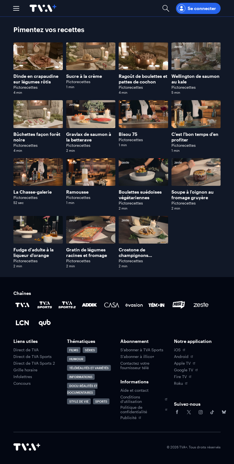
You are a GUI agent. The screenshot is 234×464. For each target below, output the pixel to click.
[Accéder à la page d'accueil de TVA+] (26, 447)
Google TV (186, 370)
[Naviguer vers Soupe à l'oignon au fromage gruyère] (196, 184)
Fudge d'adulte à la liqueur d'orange (33, 252)
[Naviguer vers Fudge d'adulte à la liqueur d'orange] (38, 242)
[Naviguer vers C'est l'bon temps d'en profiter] (196, 126)
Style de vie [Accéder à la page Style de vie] (79, 401)
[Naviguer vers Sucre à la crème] (91, 68)
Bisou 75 (128, 134)
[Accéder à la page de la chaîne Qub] (45, 323)
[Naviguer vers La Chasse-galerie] (38, 184)
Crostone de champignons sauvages (133, 255)
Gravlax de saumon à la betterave (88, 136)
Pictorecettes (25, 87)
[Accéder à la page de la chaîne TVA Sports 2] (67, 305)
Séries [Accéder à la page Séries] (90, 350)
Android (183, 356)
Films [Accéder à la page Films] (73, 350)
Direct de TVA (26, 350)
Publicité (130, 417)
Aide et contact (134, 390)
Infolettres (22, 376)
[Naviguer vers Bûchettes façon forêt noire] (38, 126)
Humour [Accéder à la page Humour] (76, 359)
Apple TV (184, 363)
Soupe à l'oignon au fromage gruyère (192, 194)
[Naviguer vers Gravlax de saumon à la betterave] (91, 126)
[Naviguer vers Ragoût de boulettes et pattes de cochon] (143, 68)
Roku (180, 383)
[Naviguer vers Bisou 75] (143, 126)
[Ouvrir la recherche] (166, 8)
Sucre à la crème (84, 76)
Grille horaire (25, 370)
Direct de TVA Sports (32, 356)
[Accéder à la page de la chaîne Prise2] (179, 305)
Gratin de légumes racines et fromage (86, 252)
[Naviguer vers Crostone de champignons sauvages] (143, 242)
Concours (22, 383)
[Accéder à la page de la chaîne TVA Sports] (45, 305)
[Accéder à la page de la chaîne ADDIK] (89, 305)
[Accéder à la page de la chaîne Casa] (112, 305)
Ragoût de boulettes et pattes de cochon (143, 78)
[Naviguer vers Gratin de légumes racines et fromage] (91, 242)
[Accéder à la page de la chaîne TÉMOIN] (156, 305)
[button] (16, 8)
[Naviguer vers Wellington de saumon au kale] (196, 68)
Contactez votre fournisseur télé (134, 365)
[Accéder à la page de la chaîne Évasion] (134, 305)
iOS (179, 350)
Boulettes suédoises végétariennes (140, 194)
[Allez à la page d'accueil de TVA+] (43, 8)
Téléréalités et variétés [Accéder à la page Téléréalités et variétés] (89, 368)
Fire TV (182, 376)
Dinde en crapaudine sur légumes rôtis (35, 78)
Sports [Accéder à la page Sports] (101, 401)
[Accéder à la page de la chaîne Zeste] (201, 305)
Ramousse (77, 191)
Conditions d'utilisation (143, 399)
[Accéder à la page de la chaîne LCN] (22, 323)
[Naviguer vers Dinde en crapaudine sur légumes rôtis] (38, 68)
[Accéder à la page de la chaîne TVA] (22, 305)
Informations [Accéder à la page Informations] (80, 377)
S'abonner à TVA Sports (141, 350)
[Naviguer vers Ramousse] (91, 184)
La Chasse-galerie (32, 191)
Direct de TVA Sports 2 (34, 363)
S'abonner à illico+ (137, 356)
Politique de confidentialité (143, 409)
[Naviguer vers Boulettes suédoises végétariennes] (143, 184)
